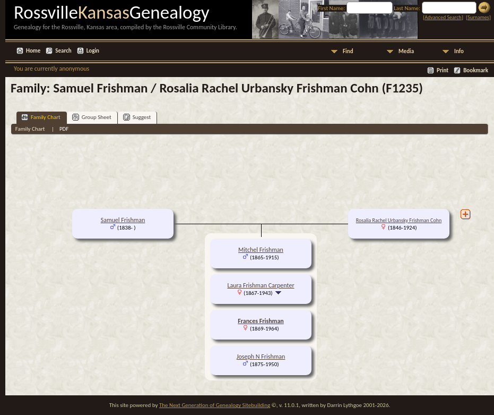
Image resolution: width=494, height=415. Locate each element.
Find (348, 51)
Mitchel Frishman (260, 249)
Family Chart (40, 117)
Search (63, 50)
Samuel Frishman (123, 220)
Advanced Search (442, 17)
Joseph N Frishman (261, 356)
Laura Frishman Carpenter (260, 285)
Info (459, 51)
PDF (64, 128)
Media (406, 51)
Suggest (137, 117)
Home (33, 50)
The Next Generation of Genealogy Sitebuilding (214, 405)
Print (442, 70)
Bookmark (475, 70)
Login (92, 50)
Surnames (478, 17)
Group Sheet (91, 117)
